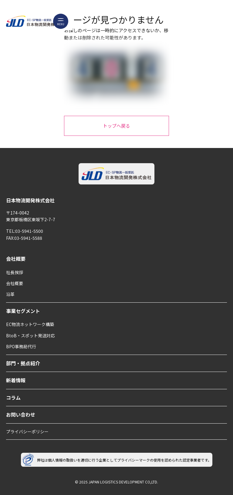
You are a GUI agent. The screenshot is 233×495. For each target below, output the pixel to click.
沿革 (10, 294)
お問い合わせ (20, 414)
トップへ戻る (116, 125)
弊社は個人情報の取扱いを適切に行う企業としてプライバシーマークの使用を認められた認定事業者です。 (116, 460)
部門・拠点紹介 (23, 363)
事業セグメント (23, 311)
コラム (13, 397)
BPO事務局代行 (21, 346)
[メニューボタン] (60, 21)
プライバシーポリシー (27, 431)
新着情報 (15, 380)
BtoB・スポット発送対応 (30, 335)
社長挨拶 (14, 272)
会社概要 (15, 258)
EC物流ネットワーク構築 (30, 324)
